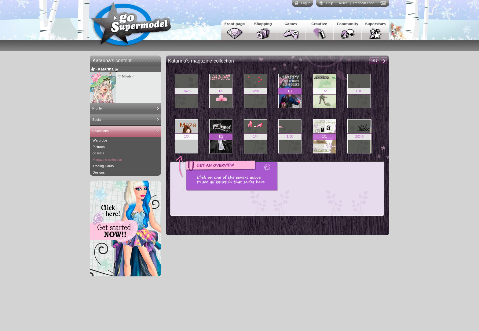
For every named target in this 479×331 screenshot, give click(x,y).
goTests (98, 153)
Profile (97, 108)
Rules (343, 3)
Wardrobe (100, 140)
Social (96, 119)
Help (329, 3)
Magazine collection (107, 159)
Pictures (99, 147)
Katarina (106, 69)
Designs (99, 172)
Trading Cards (103, 166)
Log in (305, 3)
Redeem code (364, 3)
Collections (100, 131)
